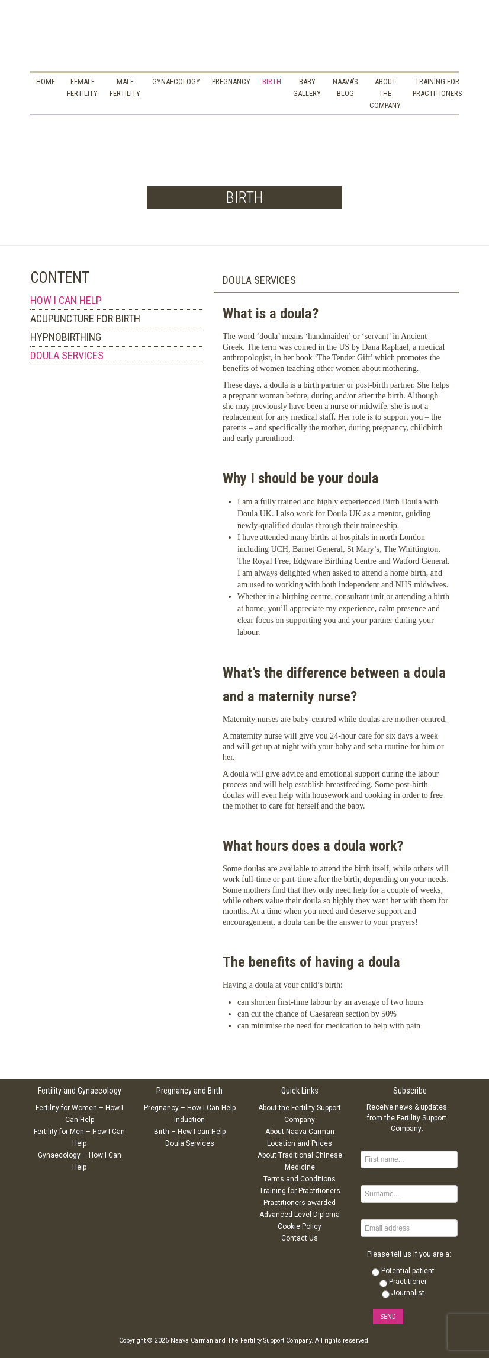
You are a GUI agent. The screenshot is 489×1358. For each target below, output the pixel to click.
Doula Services (189, 1143)
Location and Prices (299, 1143)
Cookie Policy (299, 1226)
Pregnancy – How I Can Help (190, 1108)
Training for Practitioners (299, 1191)
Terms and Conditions (299, 1179)
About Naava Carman (299, 1131)
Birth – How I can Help (190, 1131)
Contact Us (299, 1238)
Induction (189, 1120)
